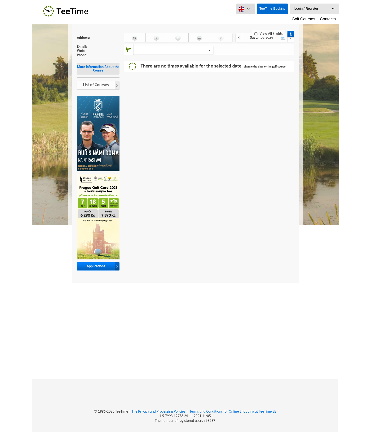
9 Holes (156, 38)
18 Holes (134, 38)
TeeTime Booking (272, 8)
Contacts (328, 19)
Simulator (199, 38)
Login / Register (306, 8)
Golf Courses (303, 19)
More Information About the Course (98, 68)
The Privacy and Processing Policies (158, 411)
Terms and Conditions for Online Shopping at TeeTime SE (233, 411)
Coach (178, 38)
